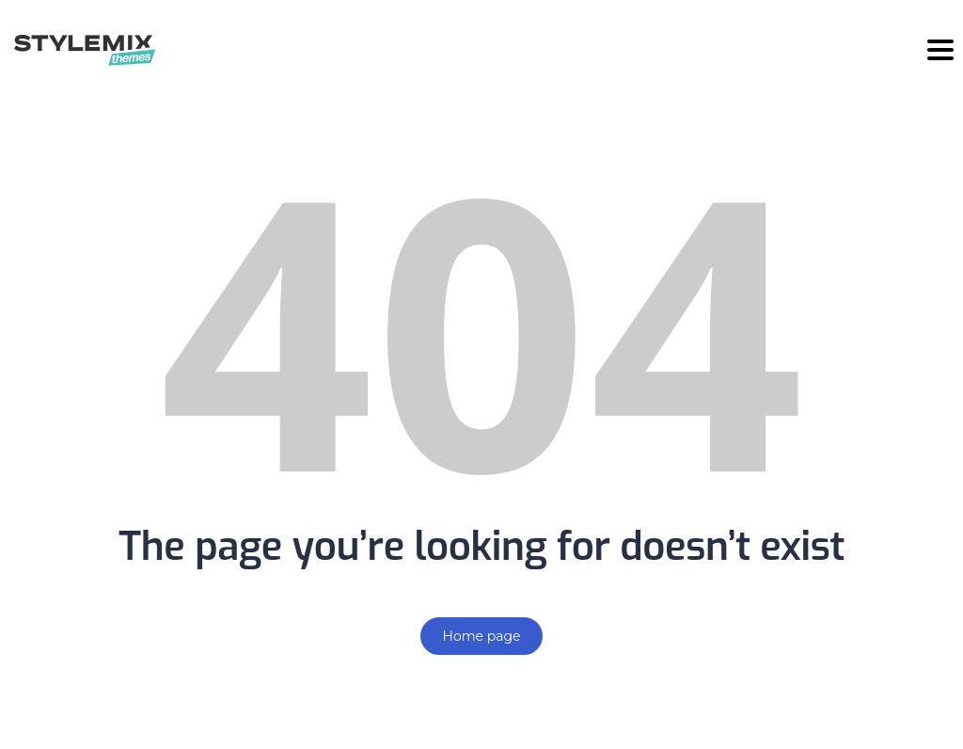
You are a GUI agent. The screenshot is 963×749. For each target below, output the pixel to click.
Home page (482, 636)
